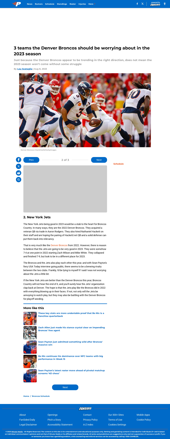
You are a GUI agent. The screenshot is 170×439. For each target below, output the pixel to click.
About (22, 414)
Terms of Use (115, 419)
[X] (142, 4)
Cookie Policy (144, 419)
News (29, 4)
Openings (53, 414)
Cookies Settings (117, 424)
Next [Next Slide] (99, 159)
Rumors (38, 4)
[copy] (18, 179)
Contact (87, 414)
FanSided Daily (27, 419)
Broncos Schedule (41, 396)
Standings (62, 4)
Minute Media (17, 432)
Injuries (82, 4)
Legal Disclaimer (28, 424)
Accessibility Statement (60, 424)
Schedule (49, 4)
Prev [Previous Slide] (31, 159)
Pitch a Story (54, 419)
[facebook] (137, 4)
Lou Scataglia (24, 69)
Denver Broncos (59, 245)
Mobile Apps (143, 414)
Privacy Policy (90, 419)
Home (26, 396)
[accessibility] (164, 3)
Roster (73, 4)
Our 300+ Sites (116, 414)
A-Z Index (88, 424)
